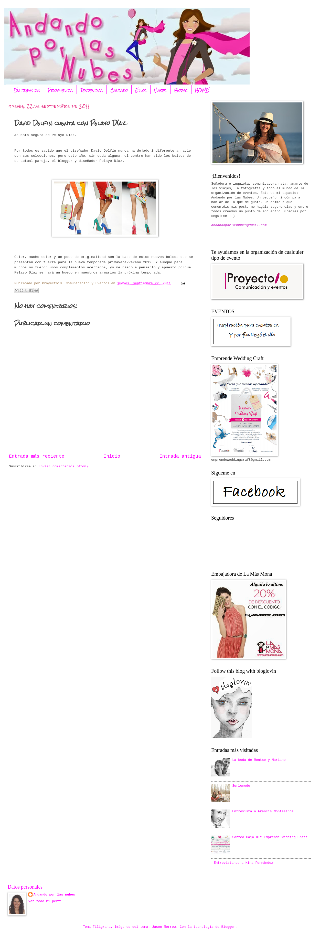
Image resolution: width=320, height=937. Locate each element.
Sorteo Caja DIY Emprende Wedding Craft (269, 837)
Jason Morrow (164, 927)
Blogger (228, 927)
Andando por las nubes (54, 895)
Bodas (181, 90)
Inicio (112, 456)
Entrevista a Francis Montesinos (263, 811)
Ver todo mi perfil (46, 901)
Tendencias (91, 90)
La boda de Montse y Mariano (259, 760)
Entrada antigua (180, 456)
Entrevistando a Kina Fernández (243, 863)
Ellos (141, 90)
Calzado (119, 90)
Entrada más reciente (36, 456)
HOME (202, 90)
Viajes (160, 90)
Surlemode (241, 786)
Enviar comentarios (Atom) (63, 466)
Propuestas (60, 90)
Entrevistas (27, 90)
